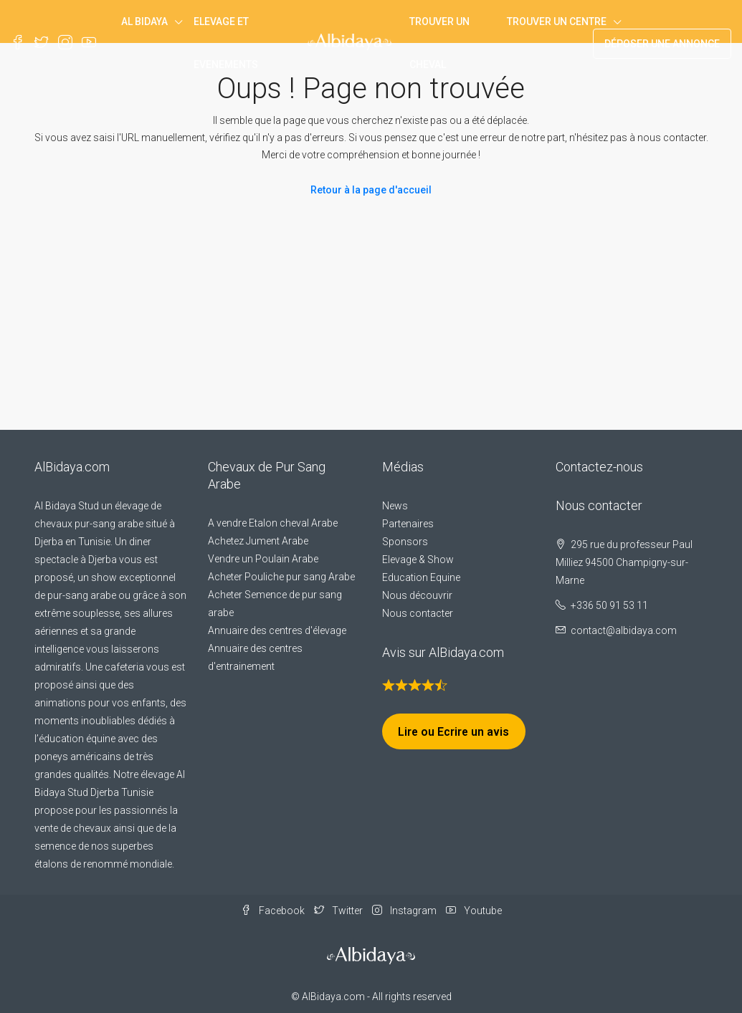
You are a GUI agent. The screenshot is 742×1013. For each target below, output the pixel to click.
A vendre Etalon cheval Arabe (273, 523)
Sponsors (405, 541)
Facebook (274, 910)
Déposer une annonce (662, 43)
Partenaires (408, 523)
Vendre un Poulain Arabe (263, 559)
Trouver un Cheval (439, 43)
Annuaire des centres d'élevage (277, 630)
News (395, 506)
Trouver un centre (557, 21)
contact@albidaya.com (624, 630)
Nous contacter (417, 613)
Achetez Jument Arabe (258, 541)
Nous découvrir (417, 595)
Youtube (474, 910)
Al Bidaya (144, 21)
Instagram (405, 910)
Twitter (339, 910)
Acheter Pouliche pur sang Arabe (281, 576)
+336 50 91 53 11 (609, 605)
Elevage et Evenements (226, 43)
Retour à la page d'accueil (371, 190)
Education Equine (421, 577)
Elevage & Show (418, 559)
